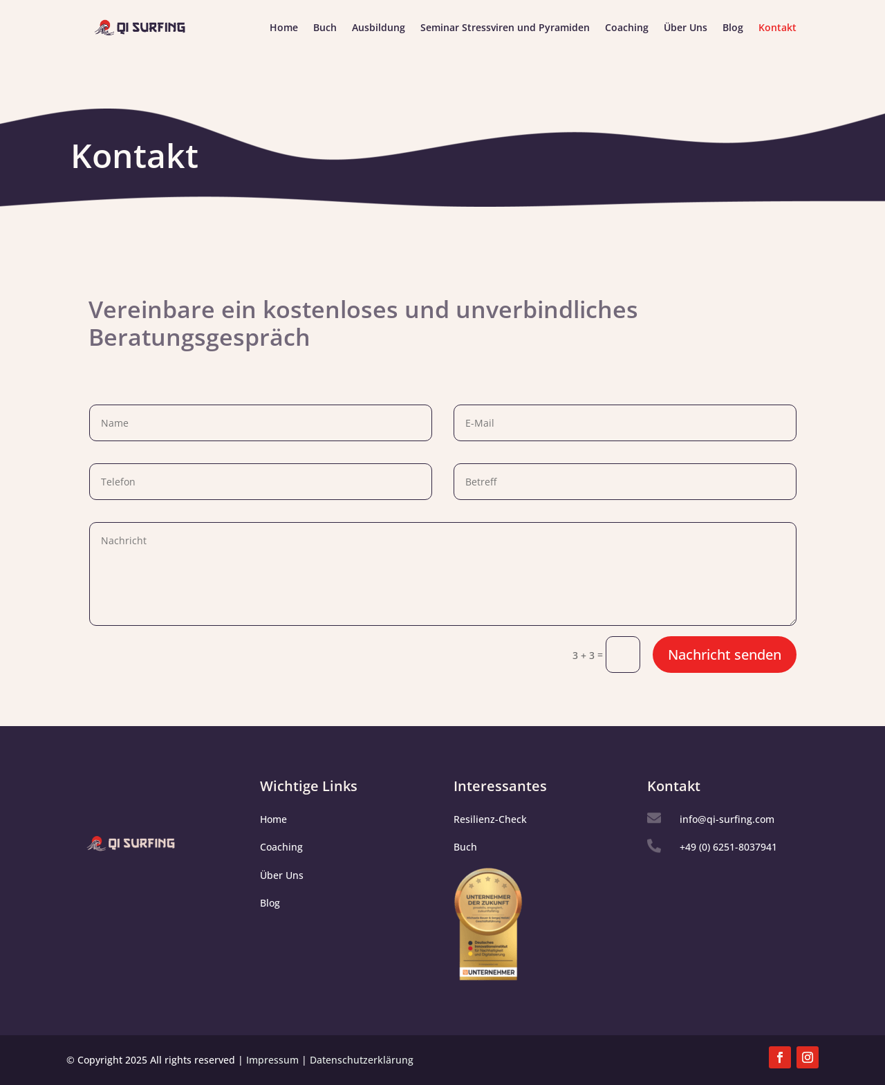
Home (284, 28)
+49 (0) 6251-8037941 (728, 846)
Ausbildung (378, 28)
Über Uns (685, 28)
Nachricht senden (724, 654)
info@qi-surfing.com (727, 819)
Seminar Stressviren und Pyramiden (505, 28)
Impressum (272, 1059)
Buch (325, 28)
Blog (733, 28)
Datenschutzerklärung (361, 1059)
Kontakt (777, 28)
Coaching (627, 28)
